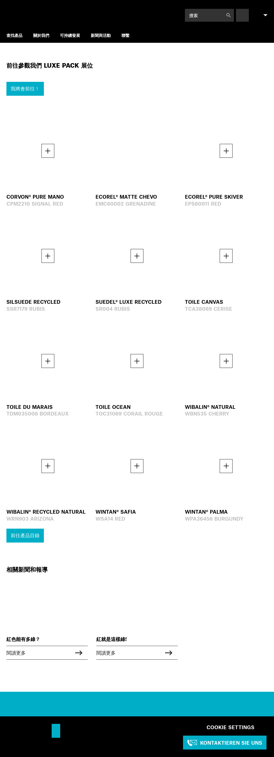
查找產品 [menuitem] (14, 35)
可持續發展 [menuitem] (70, 35)
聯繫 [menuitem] (125, 35)
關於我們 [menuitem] (41, 35)
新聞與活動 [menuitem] (101, 35)
